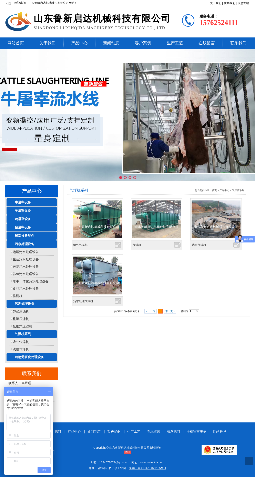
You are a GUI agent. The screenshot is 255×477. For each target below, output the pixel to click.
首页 (214, 190)
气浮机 (137, 245)
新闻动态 (111, 43)
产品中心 (79, 43)
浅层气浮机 (21, 349)
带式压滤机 (21, 311)
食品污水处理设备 (26, 288)
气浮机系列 (238, 190)
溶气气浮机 (21, 342)
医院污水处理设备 (26, 266)
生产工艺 (175, 43)
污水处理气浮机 (83, 301)
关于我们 (215, 3)
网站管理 (219, 431)
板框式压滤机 (22, 326)
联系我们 (229, 3)
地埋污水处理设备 (26, 252)
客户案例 (143, 43)
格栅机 (17, 296)
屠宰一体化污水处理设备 (31, 281)
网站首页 (16, 43)
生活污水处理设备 (26, 259)
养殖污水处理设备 (26, 274)
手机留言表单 (196, 431)
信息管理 (243, 3)
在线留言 (206, 43)
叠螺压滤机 (21, 319)
